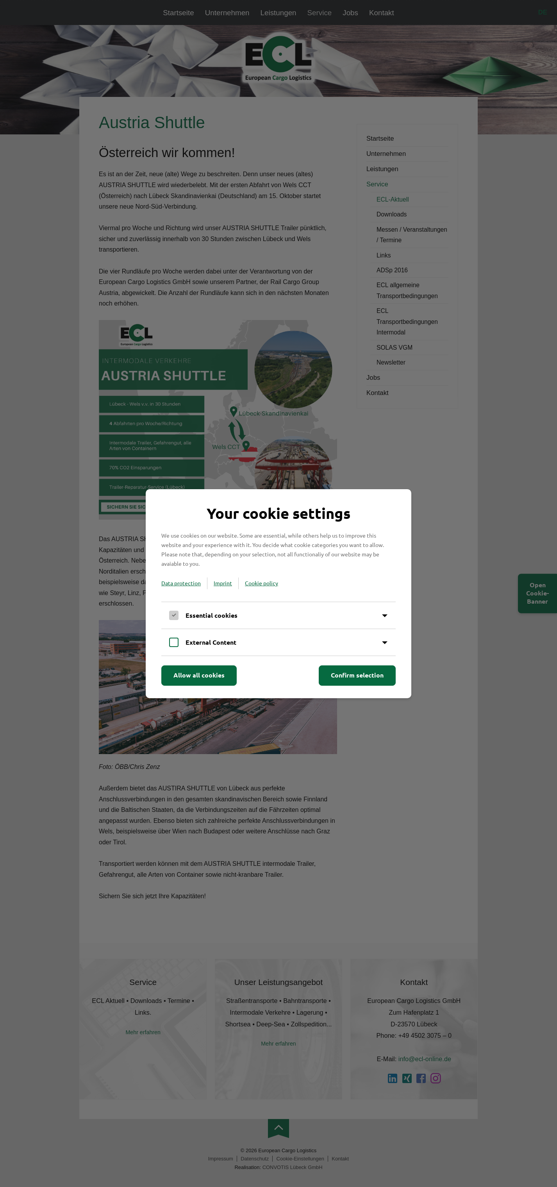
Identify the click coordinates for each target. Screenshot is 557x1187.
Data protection (181, 582)
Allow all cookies (199, 675)
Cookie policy (261, 582)
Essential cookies (211, 615)
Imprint (223, 582)
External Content (211, 642)
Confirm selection (357, 675)
